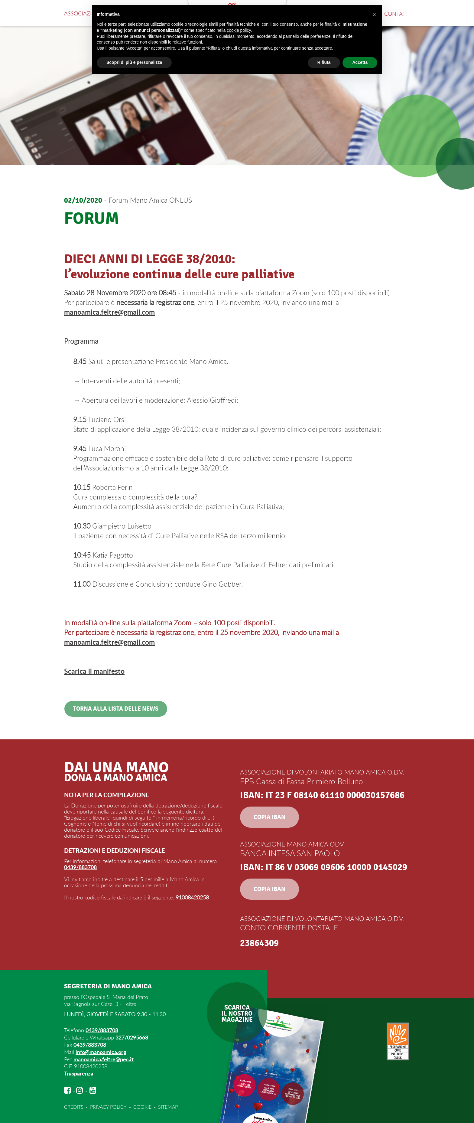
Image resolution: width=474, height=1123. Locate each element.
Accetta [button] (360, 62)
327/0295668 (131, 1038)
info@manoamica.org (101, 1052)
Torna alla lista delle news (115, 709)
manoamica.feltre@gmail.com (109, 312)
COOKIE (142, 1106)
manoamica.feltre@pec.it (103, 1058)
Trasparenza (78, 1072)
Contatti (397, 13)
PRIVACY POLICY (108, 1106)
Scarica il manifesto (94, 672)
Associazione (83, 13)
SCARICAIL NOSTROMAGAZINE (237, 1014)
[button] (374, 14)
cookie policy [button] (239, 30)
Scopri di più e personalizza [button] (134, 62)
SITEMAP (167, 1106)
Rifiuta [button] (324, 62)
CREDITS (73, 1106)
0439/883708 (80, 868)
